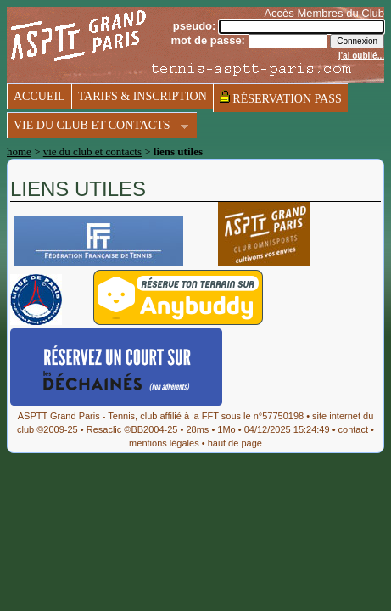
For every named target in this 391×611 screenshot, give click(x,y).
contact (353, 429)
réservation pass (281, 97)
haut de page (235, 443)
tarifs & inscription (142, 96)
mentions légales (164, 443)
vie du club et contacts (97, 127)
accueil (39, 96)
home (19, 151)
